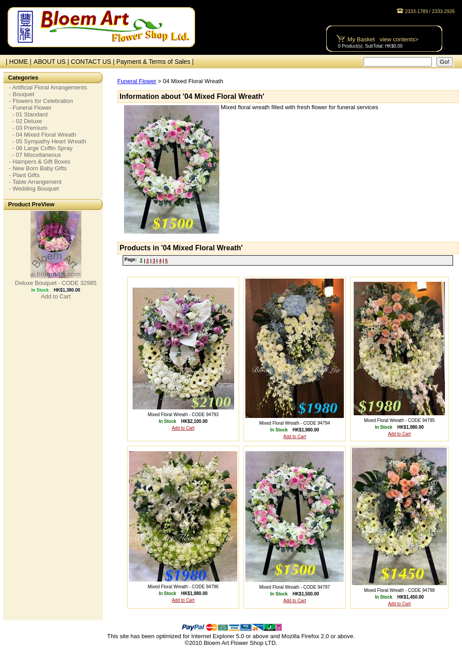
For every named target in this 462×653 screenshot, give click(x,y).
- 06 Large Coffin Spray (40, 148)
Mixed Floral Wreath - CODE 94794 (294, 423)
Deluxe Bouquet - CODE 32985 (55, 283)
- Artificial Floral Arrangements (48, 87)
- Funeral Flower (30, 107)
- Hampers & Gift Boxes (40, 161)
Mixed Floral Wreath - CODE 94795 (399, 420)
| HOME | (16, 61)
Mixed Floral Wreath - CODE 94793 (183, 414)
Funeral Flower (136, 81)
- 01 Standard (28, 114)
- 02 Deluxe (25, 121)
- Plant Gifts (24, 175)
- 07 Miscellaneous (35, 154)
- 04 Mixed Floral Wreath (42, 134)
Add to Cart (56, 296)
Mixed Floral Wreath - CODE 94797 (294, 587)
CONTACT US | (93, 61)
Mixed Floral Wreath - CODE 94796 (183, 586)
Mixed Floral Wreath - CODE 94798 (399, 590)
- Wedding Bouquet (34, 188)
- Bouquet (21, 94)
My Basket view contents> (382, 39)
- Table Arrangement (35, 181)
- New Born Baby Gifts (38, 168)
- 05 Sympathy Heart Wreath (47, 141)
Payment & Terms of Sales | (155, 61)
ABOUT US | (52, 61)
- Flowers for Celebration (41, 101)
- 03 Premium (28, 127)
